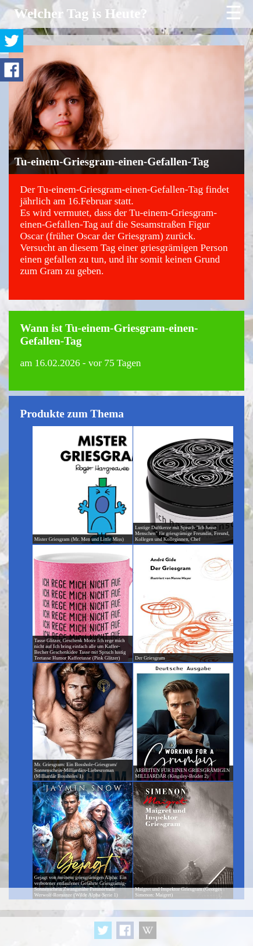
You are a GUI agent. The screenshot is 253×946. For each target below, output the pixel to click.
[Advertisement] (126, 917)
